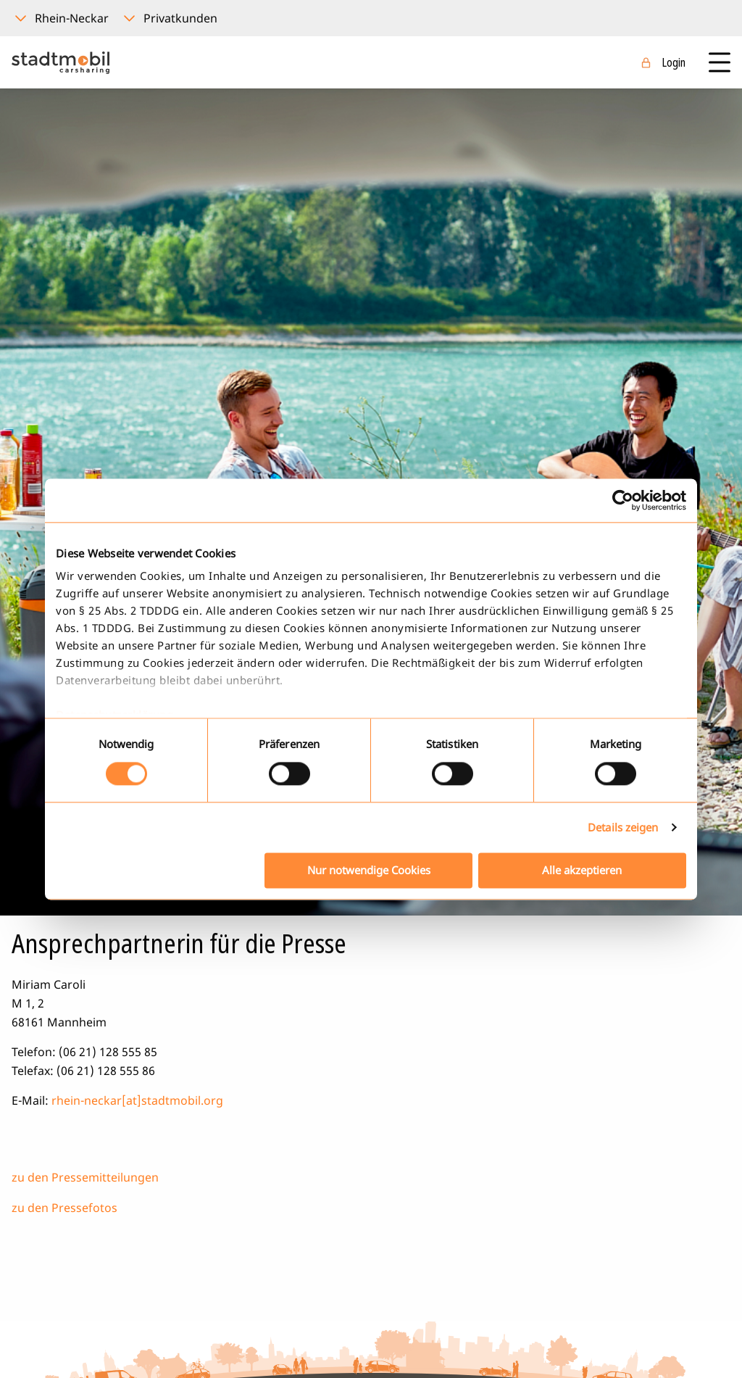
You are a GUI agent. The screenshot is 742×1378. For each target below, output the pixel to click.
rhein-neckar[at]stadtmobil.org (137, 1100)
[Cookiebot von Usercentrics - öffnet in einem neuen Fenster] (622, 500)
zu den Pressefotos (64, 1208)
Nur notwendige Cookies (368, 870)
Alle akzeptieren (582, 870)
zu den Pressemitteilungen (85, 1177)
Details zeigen (623, 828)
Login (673, 62)
